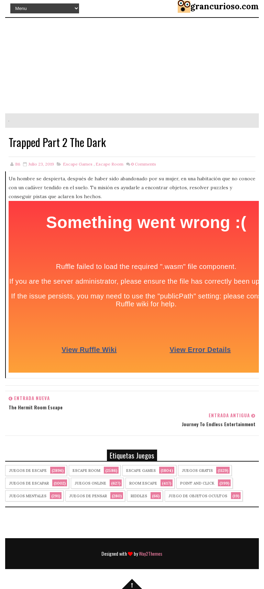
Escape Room (109, 164)
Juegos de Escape (28, 470)
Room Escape (143, 483)
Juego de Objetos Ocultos (197, 496)
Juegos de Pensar (88, 496)
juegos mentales (27, 496)
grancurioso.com (224, 6)
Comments (143, 164)
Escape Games (77, 164)
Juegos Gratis (197, 470)
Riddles (139, 496)
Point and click (197, 483)
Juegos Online (90, 483)
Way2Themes (150, 553)
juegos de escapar (29, 483)
